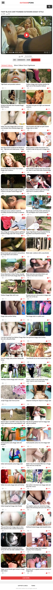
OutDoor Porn (24, 588)
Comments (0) (36, 60)
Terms (33, 585)
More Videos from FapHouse (24, 65)
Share (28, 60)
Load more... (26, 578)
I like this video (20, 56)
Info (14, 60)
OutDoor (27, 2)
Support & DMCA (23, 585)
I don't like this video (22, 56)
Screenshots (21, 60)
